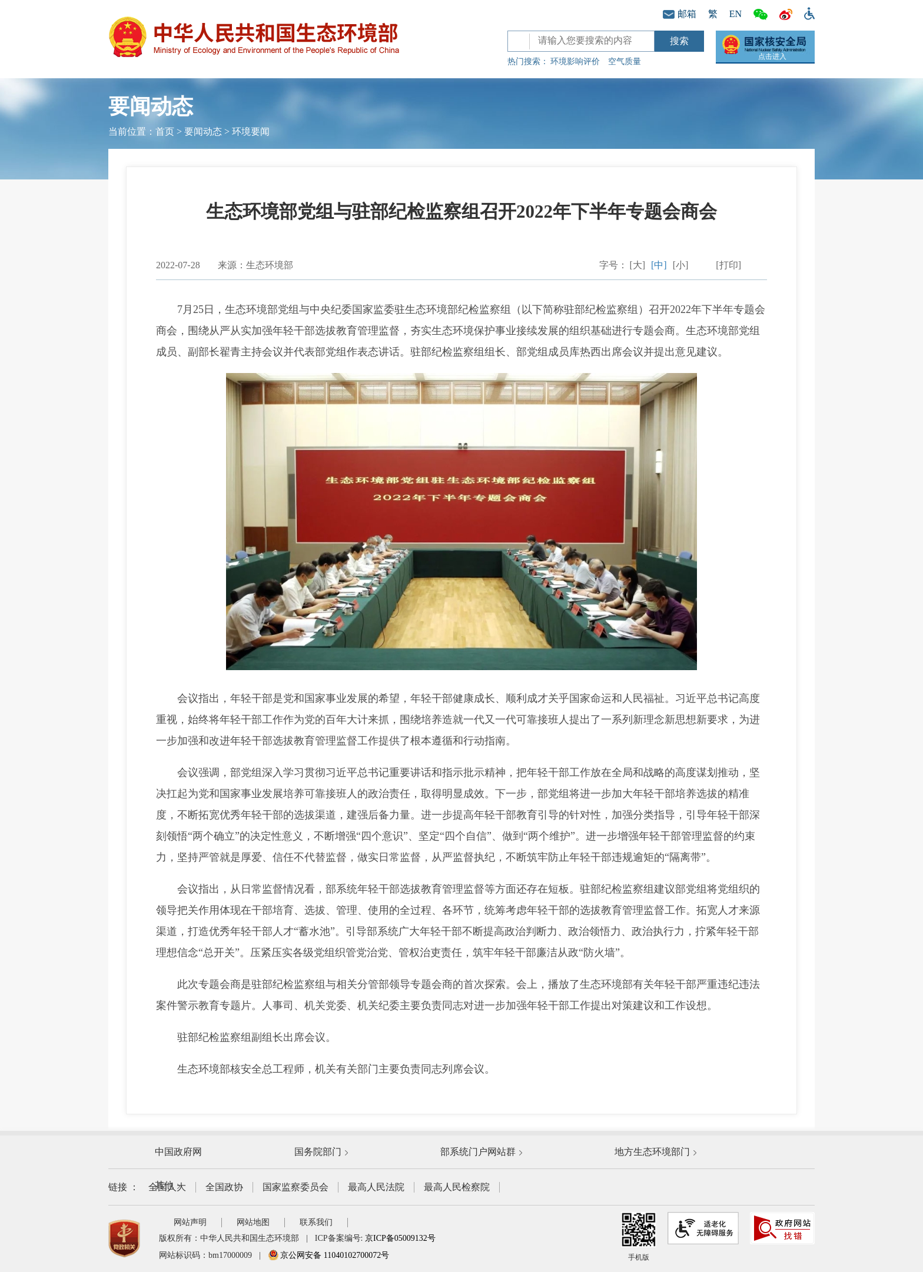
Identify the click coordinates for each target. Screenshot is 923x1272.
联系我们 (316, 1222)
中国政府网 (178, 1152)
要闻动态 (203, 131)
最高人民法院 (376, 1187)
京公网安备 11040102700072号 (328, 1255)
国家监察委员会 (295, 1187)
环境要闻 (251, 131)
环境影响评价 (575, 61)
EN (735, 14)
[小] (681, 265)
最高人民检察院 (457, 1187)
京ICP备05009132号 (400, 1238)
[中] (659, 265)
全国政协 (224, 1187)
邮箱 (679, 14)
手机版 (638, 1236)
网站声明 (190, 1222)
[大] (637, 265)
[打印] (728, 265)
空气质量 (624, 61)
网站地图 (253, 1222)
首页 (164, 131)
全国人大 (167, 1187)
